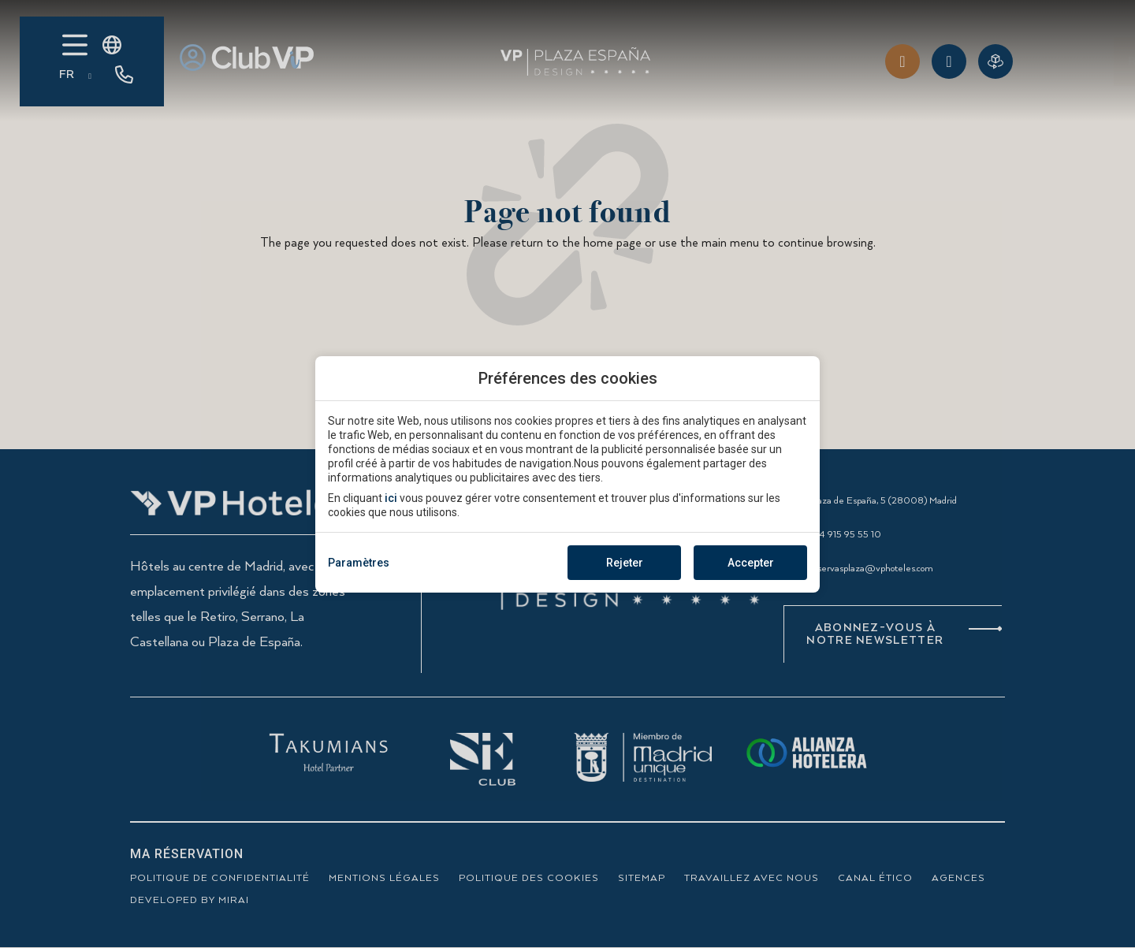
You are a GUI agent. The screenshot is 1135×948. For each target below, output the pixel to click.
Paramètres (358, 562)
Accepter (751, 562)
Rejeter (624, 562)
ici (391, 498)
